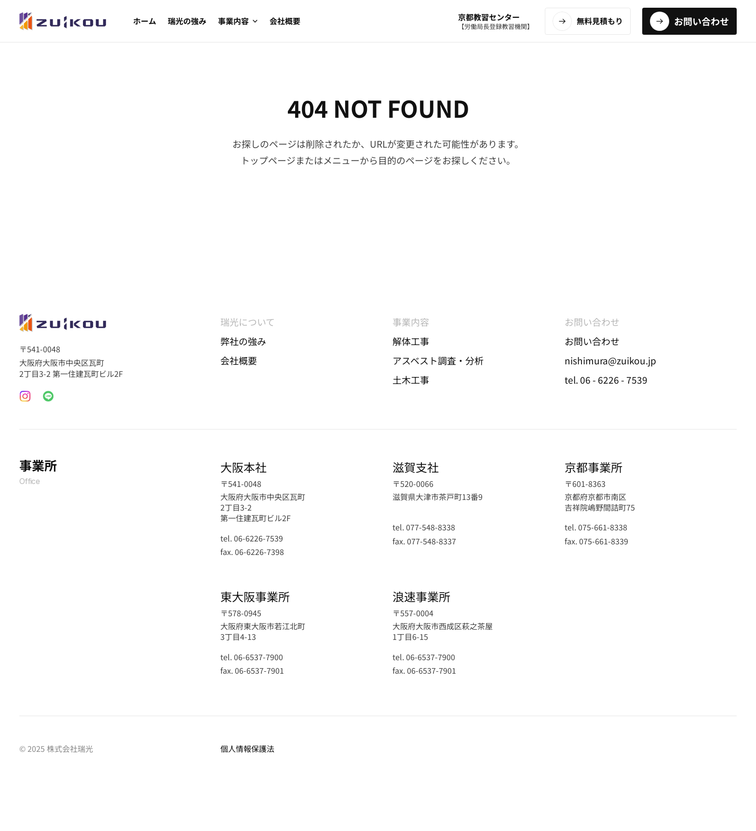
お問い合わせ (592, 340)
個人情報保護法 (247, 748)
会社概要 (285, 21)
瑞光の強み (187, 21)
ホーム (144, 21)
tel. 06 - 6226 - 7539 (606, 379)
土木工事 (410, 379)
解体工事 (410, 340)
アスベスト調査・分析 (438, 360)
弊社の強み (243, 340)
